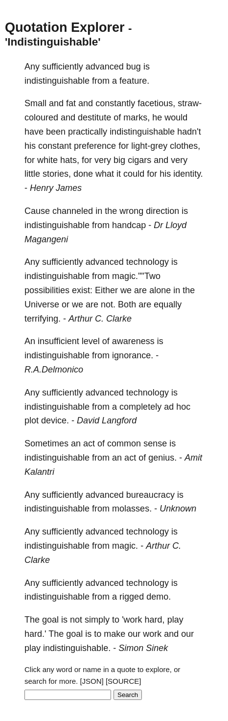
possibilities (46, 290)
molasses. (132, 508)
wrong (131, 211)
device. (55, 420)
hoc (183, 407)
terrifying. (42, 319)
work (152, 634)
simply (97, 620)
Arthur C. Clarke (100, 319)
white (47, 160)
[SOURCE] (123, 681)
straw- (190, 103)
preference (95, 146)
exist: (82, 290)
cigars (139, 160)
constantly (115, 103)
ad (169, 407)
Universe (41, 304)
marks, (136, 117)
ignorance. (132, 355)
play (175, 620)
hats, (69, 160)
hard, (155, 620)
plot (31, 420)
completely (140, 407)
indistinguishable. (77, 648)
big (119, 160)
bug (133, 66)
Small (35, 103)
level (91, 341)
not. (108, 304)
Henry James (56, 188)
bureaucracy (150, 495)
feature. (134, 81)
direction (162, 211)
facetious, (156, 103)
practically (87, 132)
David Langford (107, 420)
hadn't (189, 132)
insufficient (58, 341)
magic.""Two (136, 276)
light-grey (149, 146)
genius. (162, 458)
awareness (133, 341)
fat (71, 103)
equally (168, 304)
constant (54, 146)
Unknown (178, 508)
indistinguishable (57, 81)
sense (155, 443)
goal (50, 620)
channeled (72, 211)
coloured (41, 117)
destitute (94, 117)
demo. (158, 597)
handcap (129, 225)
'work (132, 620)
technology (147, 262)
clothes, (185, 146)
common (124, 443)
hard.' (35, 634)
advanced (105, 66)
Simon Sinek (143, 648)
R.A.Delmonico (53, 369)
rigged (131, 597)
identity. (188, 174)
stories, (57, 174)
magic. (125, 546)
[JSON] (91, 681)
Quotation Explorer (65, 27)
